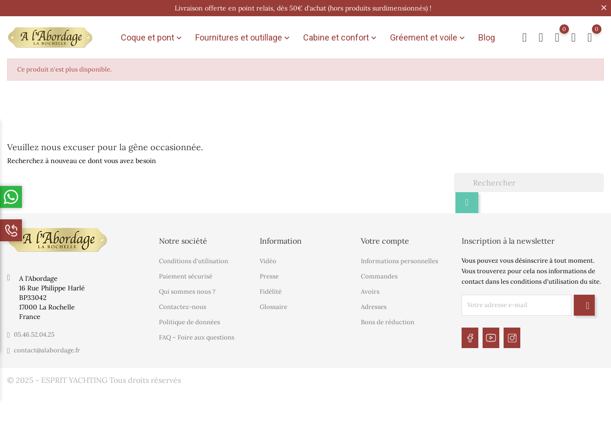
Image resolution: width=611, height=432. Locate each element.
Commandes (379, 273)
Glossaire (273, 304)
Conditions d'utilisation (193, 258)
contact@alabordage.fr (47, 347)
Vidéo (268, 258)
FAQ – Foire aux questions (196, 334)
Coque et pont (152, 36)
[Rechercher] (529, 179)
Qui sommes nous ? (187, 289)
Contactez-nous (182, 304)
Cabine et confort (341, 36)
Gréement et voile (428, 36)
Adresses (374, 304)
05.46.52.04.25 (34, 331)
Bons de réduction (387, 319)
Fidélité (271, 289)
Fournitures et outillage (243, 36)
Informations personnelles (399, 258)
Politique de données (189, 319)
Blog (486, 36)
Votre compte (385, 237)
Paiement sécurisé (185, 273)
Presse (269, 273)
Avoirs (370, 289)
